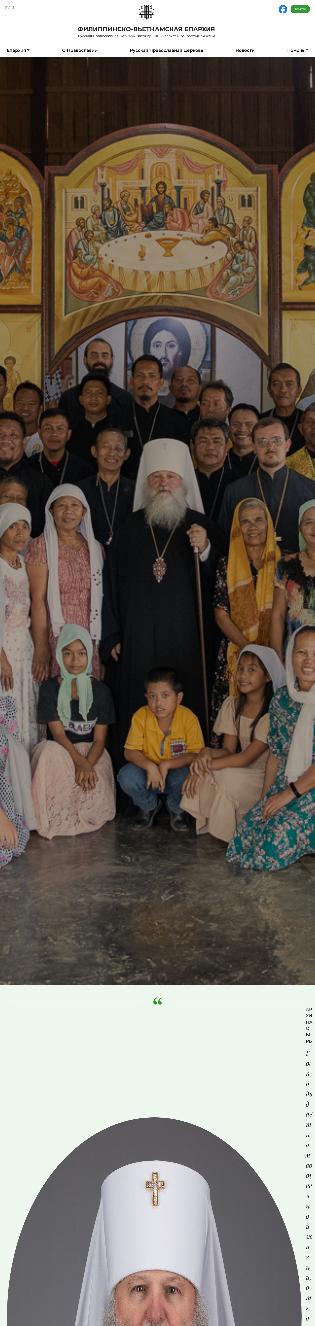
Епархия (16, 50)
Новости (245, 50)
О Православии (80, 50)
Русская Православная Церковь (166, 50)
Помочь (300, 9)
